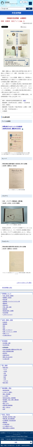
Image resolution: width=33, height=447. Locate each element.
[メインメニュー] (30, 3)
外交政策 (4, 341)
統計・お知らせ (6, 407)
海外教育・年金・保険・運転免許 (11, 399)
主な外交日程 (6, 345)
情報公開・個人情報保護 (9, 418)
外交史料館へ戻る (7, 287)
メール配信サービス (7, 426)
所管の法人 (5, 305)
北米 (5, 373)
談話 (4, 326)
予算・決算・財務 (7, 307)
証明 (4, 409)
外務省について (6, 293)
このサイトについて (7, 314)
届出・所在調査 (6, 394)
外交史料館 (5, 312)
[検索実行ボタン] (29, 9)
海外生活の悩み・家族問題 (9, 398)
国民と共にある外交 (7, 357)
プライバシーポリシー (22, 433)
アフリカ (6, 380)
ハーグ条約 (5, 396)
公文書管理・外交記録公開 (9, 420)
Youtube (27, 5)
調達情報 (5, 422)
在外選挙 (5, 401)
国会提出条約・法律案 (8, 310)
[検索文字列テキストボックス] (13, 9)
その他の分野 (6, 359)
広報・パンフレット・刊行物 (10, 331)
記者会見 (5, 322)
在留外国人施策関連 (7, 405)
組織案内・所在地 (7, 297)
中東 (5, 379)
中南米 (5, 375)
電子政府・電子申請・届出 (9, 416)
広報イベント (6, 333)
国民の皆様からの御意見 (9, 428)
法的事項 (3, 433)
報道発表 (5, 324)
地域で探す (5, 367)
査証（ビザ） (6, 403)
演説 (4, 328)
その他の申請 (6, 424)
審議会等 (5, 303)
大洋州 (5, 371)
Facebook (22, 5)
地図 (24, 100)
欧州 (5, 377)
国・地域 (4, 365)
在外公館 (5, 299)
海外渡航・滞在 (6, 388)
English (25, 2)
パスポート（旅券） (7, 392)
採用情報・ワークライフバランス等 (11, 301)
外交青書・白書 (6, 343)
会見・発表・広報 (7, 320)
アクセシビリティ (11, 433)
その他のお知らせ (7, 335)
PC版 (21, 2)
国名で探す (5, 382)
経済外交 (5, 353)
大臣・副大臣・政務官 (8, 295)
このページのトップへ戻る (24, 282)
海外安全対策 (6, 390)
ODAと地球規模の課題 (8, 351)
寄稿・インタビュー (7, 329)
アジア (5, 369)
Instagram (24, 5)
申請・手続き (6, 414)
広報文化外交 (6, 355)
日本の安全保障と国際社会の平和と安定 (12, 349)
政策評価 (5, 309)
